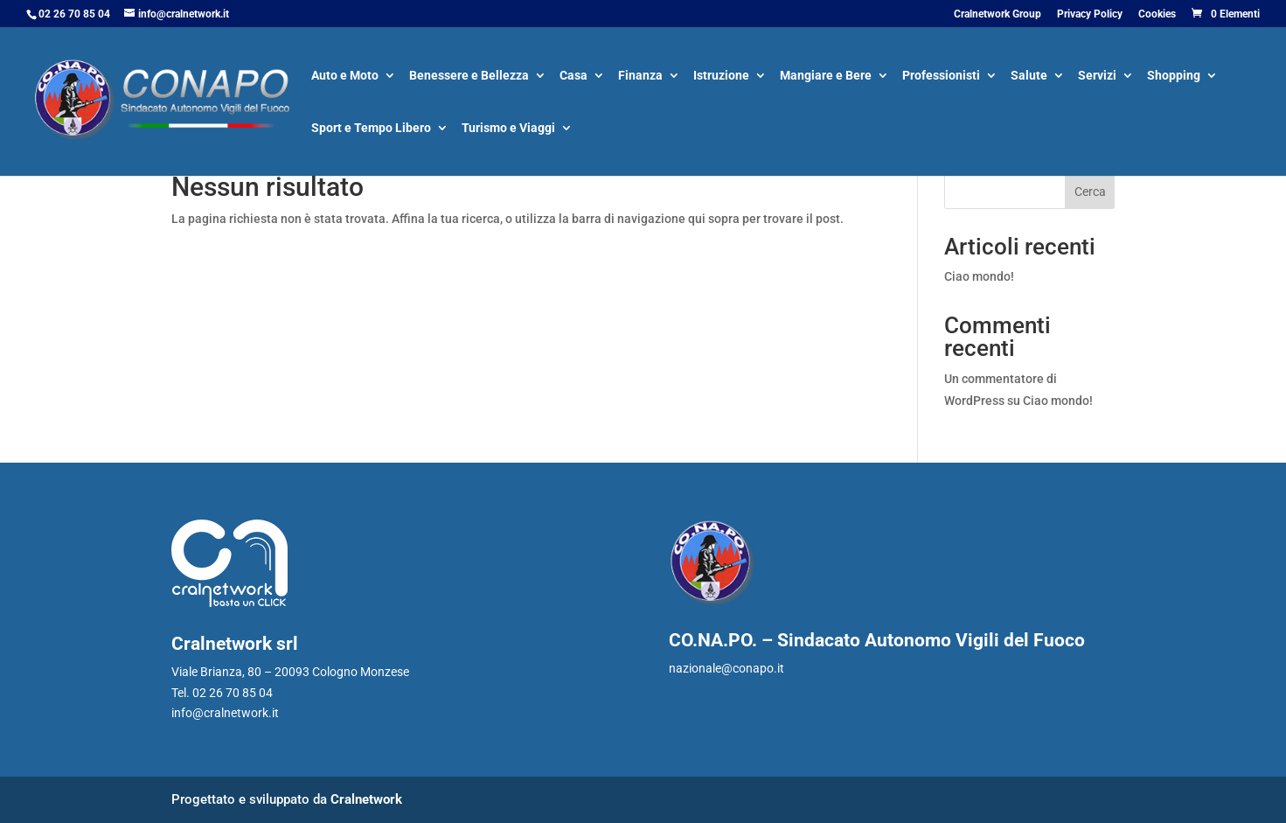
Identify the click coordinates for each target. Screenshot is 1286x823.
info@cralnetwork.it (225, 713)
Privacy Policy (1090, 14)
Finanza (640, 76)
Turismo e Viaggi (508, 129)
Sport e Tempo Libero (371, 129)
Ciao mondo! (979, 276)
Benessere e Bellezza (469, 76)
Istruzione (721, 76)
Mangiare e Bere (826, 76)
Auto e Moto (345, 76)
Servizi (1097, 76)
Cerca (1090, 192)
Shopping (1173, 76)
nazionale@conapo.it (726, 668)
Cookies (1157, 14)
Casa (573, 76)
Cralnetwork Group (997, 14)
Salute (1029, 76)
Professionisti (941, 76)
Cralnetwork (366, 799)
